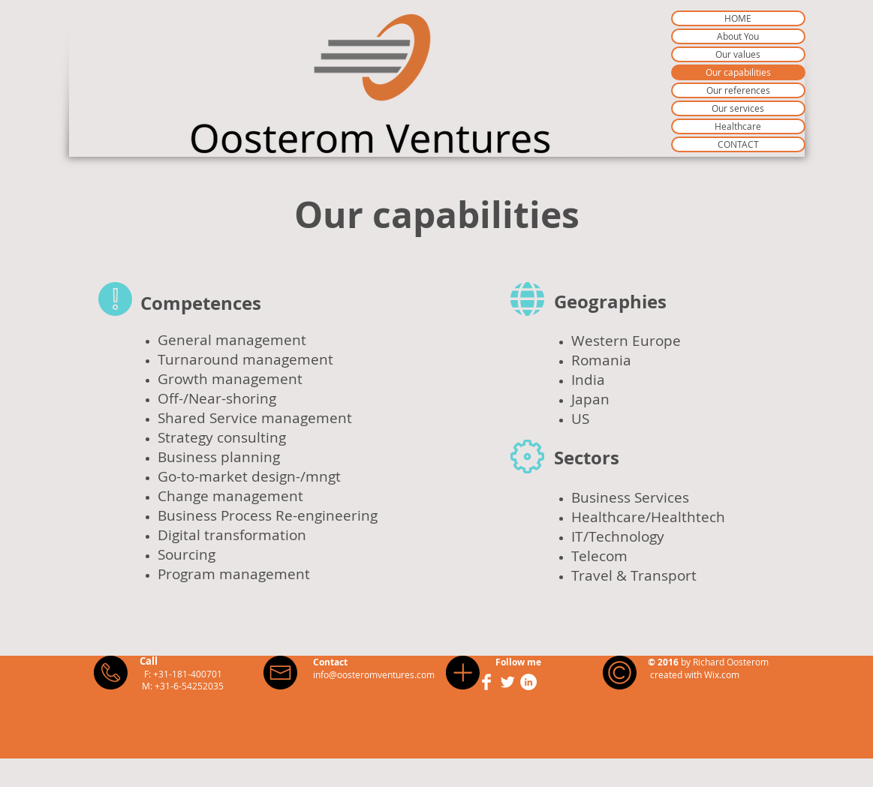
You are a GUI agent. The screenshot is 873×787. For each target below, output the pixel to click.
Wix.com (721, 674)
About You (738, 36)
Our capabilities (738, 72)
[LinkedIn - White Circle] (528, 682)
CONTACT (738, 144)
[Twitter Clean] (507, 682)
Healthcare (738, 126)
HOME (737, 18)
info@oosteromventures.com (374, 674)
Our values (737, 54)
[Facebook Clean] (486, 682)
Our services (738, 108)
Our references (738, 90)
